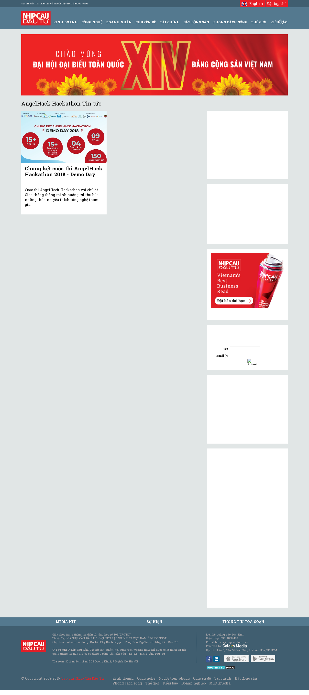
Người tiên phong (174, 678)
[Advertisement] (247, 409)
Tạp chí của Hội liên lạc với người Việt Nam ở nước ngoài (54, 3)
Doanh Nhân (119, 22)
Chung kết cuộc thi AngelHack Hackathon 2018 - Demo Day (63, 171)
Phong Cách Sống (230, 22)
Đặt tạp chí (276, 3)
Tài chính (222, 678)
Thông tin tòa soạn (243, 621)
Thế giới (258, 22)
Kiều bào (170, 683)
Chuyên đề (145, 22)
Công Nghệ (91, 22)
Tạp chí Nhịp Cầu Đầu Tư (82, 678)
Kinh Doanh (65, 22)
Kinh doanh (122, 678)
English (252, 3)
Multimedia (220, 683)
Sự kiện (154, 621)
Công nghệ (146, 678)
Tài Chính (170, 22)
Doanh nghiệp (193, 683)
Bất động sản (196, 22)
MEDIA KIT (66, 621)
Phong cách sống (127, 683)
